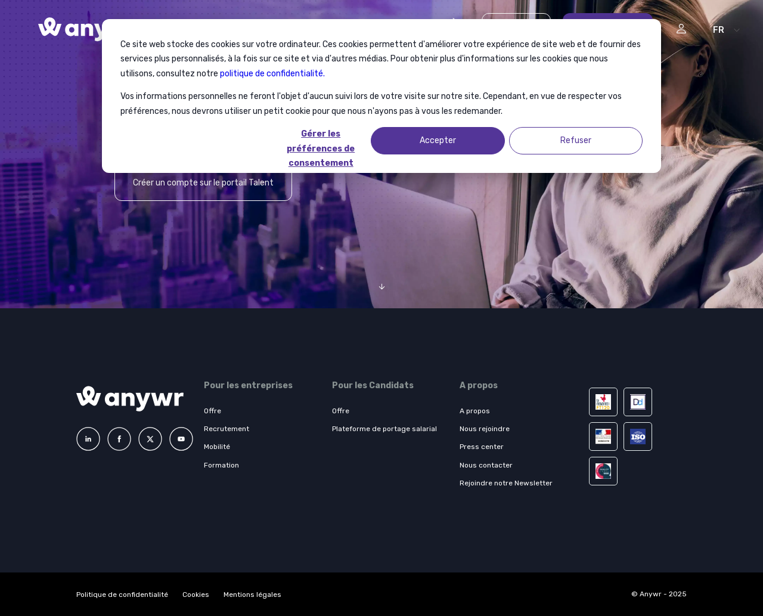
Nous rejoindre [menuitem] (485, 429)
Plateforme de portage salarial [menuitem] (384, 429)
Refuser (575, 140)
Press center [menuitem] (482, 446)
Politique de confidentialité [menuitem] (122, 594)
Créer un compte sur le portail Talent (203, 183)
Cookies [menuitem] (195, 594)
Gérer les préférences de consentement (321, 141)
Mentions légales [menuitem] (252, 594)
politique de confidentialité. (272, 74)
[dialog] (381, 96)
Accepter (438, 140)
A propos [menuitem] (475, 411)
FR (718, 30)
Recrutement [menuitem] (226, 429)
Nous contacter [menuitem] (486, 465)
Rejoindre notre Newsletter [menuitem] (506, 483)
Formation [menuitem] (221, 465)
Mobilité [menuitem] (217, 446)
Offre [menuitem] (212, 411)
